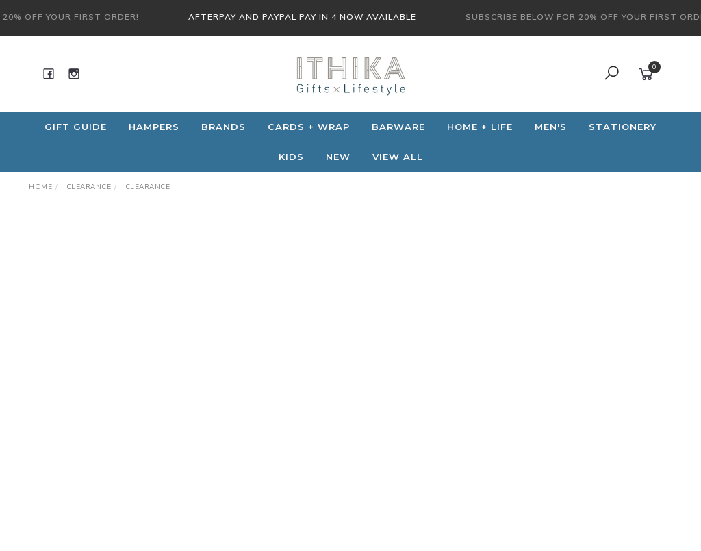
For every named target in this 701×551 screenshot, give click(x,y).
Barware (398, 126)
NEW (338, 156)
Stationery (623, 126)
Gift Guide (75, 126)
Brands (223, 126)
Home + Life (480, 126)
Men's (551, 126)
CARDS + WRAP (309, 126)
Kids (291, 156)
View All (397, 156)
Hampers (154, 126)
